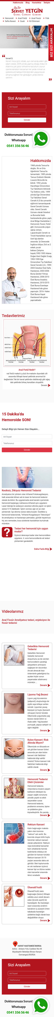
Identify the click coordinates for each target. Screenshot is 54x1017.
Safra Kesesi (10, 21)
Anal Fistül (22, 18)
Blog (28, 2)
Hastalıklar (37, 2)
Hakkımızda (18, 2)
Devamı (45, 385)
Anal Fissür (36, 18)
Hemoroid (9, 18)
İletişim (47, 2)
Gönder (27, 120)
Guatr (22, 21)
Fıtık (47, 18)
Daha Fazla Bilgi (43, 549)
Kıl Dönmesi (34, 21)
